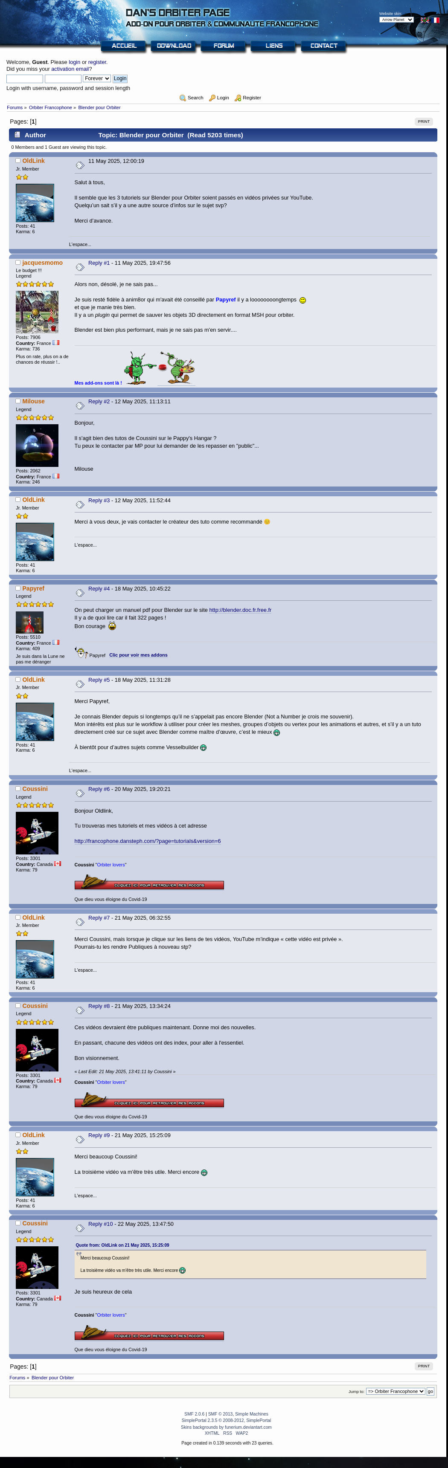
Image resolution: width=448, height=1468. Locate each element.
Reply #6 (99, 789)
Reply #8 (99, 1006)
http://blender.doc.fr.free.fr (240, 610)
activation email (70, 69)
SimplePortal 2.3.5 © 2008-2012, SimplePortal (226, 1420)
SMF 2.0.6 (194, 1414)
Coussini (34, 788)
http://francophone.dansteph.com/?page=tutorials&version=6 (148, 841)
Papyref (33, 588)
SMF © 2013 (220, 1414)
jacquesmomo (42, 262)
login (74, 62)
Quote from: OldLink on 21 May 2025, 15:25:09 (122, 1245)
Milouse (33, 401)
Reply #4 (99, 588)
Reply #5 (99, 680)
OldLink (33, 160)
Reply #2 (99, 401)
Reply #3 (99, 500)
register (97, 62)
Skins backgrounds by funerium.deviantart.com (226, 1427)
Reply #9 (99, 1135)
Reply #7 (99, 918)
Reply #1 (99, 263)
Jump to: (357, 1391)
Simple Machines (251, 1414)
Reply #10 (100, 1224)
